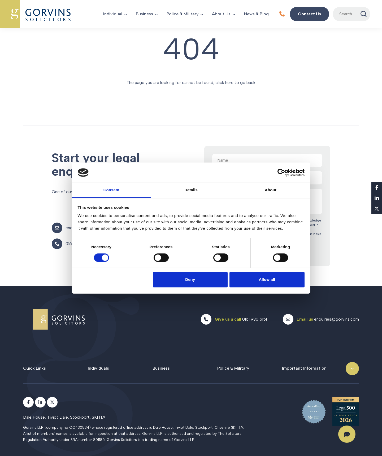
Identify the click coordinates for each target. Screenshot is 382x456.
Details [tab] (191, 190)
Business (144, 13)
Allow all (267, 279)
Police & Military (182, 13)
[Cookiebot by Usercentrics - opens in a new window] (281, 172)
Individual (112, 13)
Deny (190, 279)
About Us (221, 13)
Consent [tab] (111, 190)
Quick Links (34, 368)
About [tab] (270, 190)
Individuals (98, 368)
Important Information (304, 368)
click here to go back (235, 82)
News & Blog (256, 13)
